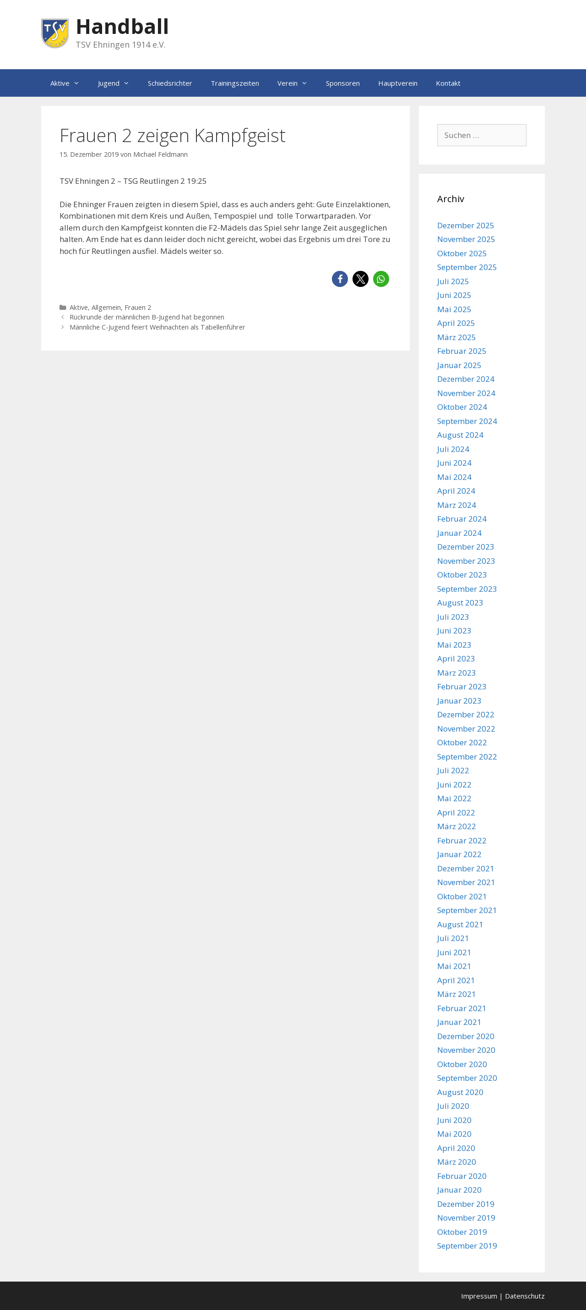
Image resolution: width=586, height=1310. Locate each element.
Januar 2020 (459, 1189)
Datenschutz (525, 1295)
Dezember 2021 (465, 868)
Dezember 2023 (465, 546)
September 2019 (467, 1245)
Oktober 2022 (462, 742)
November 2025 (466, 239)
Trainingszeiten (235, 83)
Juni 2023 (454, 630)
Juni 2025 (454, 295)
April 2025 (456, 323)
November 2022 (466, 728)
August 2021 (460, 924)
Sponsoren (343, 83)
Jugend (118, 83)
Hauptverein (398, 83)
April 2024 (456, 490)
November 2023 (466, 561)
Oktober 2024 (462, 407)
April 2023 (456, 658)
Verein (297, 83)
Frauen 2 (138, 307)
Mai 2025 (454, 309)
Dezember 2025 (465, 225)
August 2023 (460, 602)
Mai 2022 (454, 798)
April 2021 (456, 980)
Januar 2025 (459, 365)
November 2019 (466, 1217)
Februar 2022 (462, 840)
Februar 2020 (462, 1176)
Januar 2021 (459, 1022)
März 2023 (456, 672)
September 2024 (467, 421)
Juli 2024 (453, 449)
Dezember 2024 (465, 379)
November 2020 (466, 1050)
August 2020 (460, 1092)
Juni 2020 (454, 1120)
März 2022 (456, 826)
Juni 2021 (454, 952)
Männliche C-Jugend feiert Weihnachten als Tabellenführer (157, 327)
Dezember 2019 (465, 1204)
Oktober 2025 (462, 253)
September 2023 (467, 588)
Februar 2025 (462, 351)
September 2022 (467, 756)
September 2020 (467, 1078)
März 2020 (456, 1161)
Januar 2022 (459, 854)
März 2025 (456, 337)
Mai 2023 (454, 644)
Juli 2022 (453, 770)
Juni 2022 (454, 784)
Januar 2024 (459, 533)
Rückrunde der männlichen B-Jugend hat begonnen (147, 317)
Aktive (69, 83)
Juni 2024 (454, 462)
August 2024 (460, 434)
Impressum (479, 1295)
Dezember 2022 (465, 714)
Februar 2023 (462, 686)
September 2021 (467, 910)
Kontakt (448, 83)
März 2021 (456, 994)
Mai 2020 (454, 1133)
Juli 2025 (453, 281)
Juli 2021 (453, 938)
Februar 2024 (462, 518)
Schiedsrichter (170, 83)
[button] (340, 279)
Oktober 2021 (462, 896)
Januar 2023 (459, 700)
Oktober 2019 (462, 1232)
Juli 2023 (453, 616)
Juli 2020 (453, 1106)
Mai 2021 (454, 966)
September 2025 (467, 267)
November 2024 (466, 393)
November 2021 (466, 882)
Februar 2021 (462, 1008)
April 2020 (456, 1148)
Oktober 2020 (462, 1064)
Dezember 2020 (465, 1036)
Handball (122, 26)
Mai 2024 (454, 477)
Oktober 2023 (462, 574)
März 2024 (456, 505)
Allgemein (106, 307)
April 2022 (456, 812)
